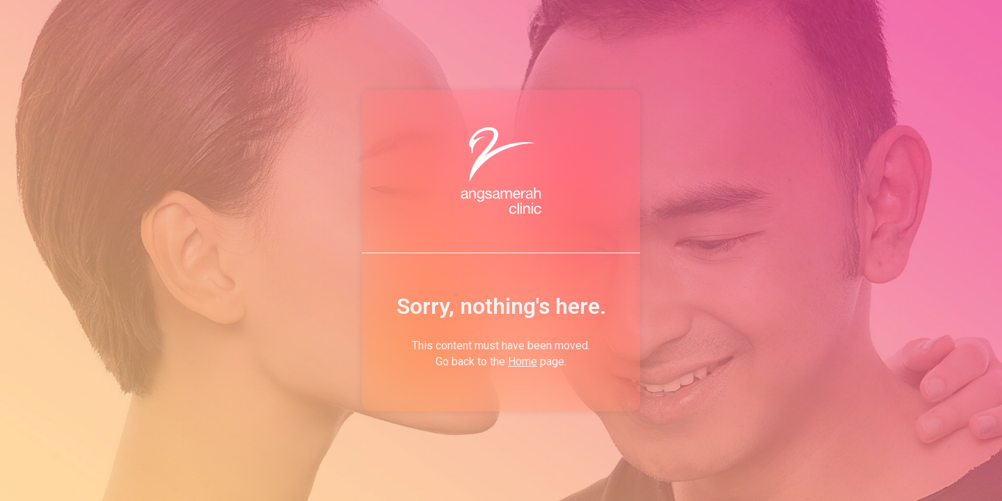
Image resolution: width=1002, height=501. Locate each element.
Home (522, 361)
